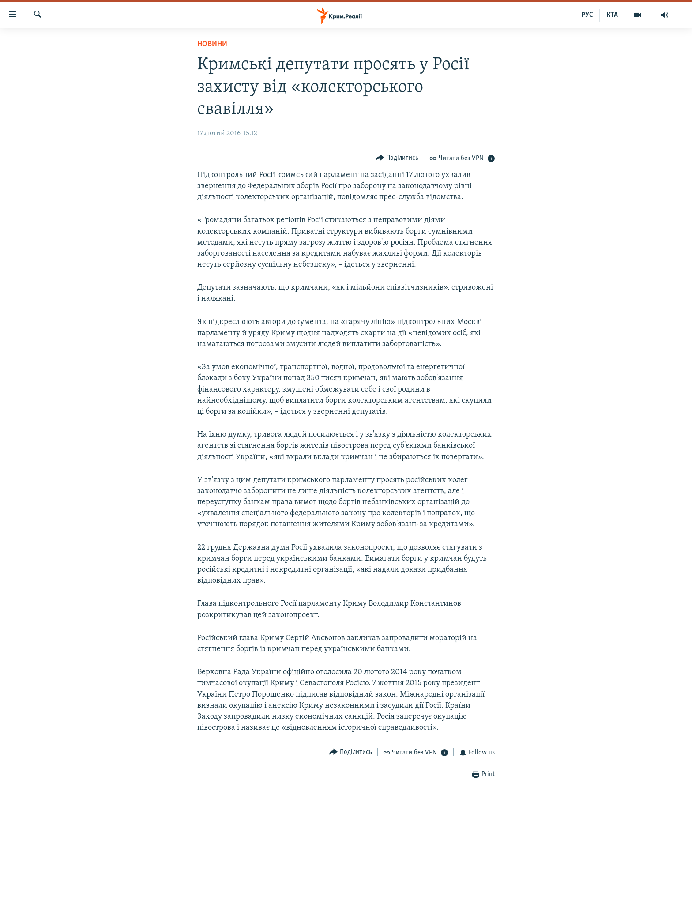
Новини (212, 44)
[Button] (397, 158)
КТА (612, 15)
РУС (587, 15)
